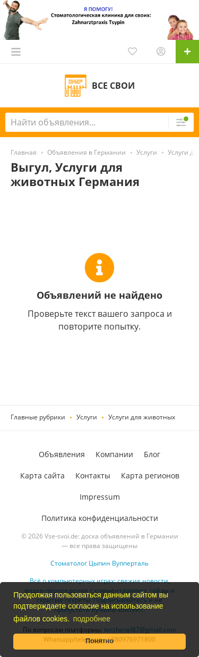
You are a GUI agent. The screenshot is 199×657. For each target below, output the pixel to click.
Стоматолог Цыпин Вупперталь (99, 563)
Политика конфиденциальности (99, 518)
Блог (152, 454)
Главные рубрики (38, 417)
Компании (114, 454)
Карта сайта (42, 475)
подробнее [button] (91, 618)
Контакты (92, 475)
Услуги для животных (141, 417)
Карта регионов (150, 475)
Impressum (100, 497)
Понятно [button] (99, 641)
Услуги (86, 417)
